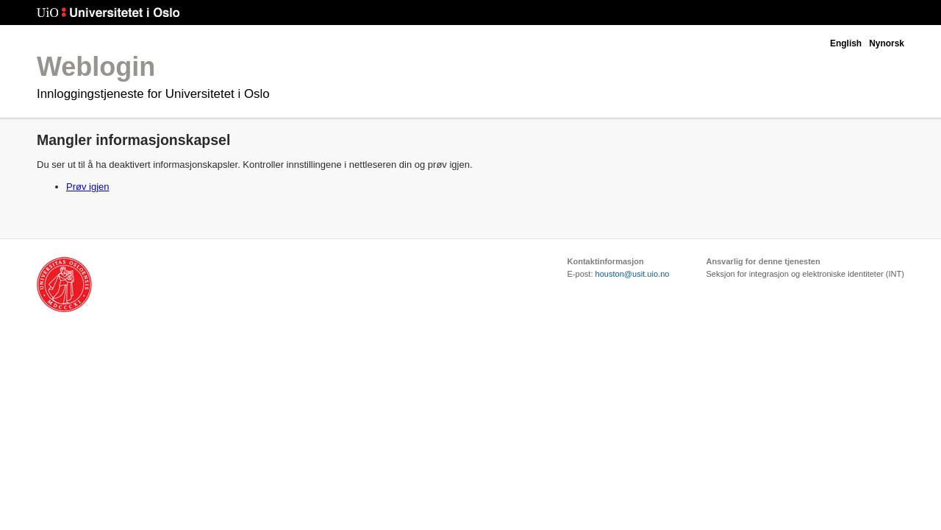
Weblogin (96, 67)
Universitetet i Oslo (108, 12)
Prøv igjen (88, 186)
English (846, 43)
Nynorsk (886, 43)
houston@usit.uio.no (632, 273)
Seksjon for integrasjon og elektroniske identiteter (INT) (805, 273)
